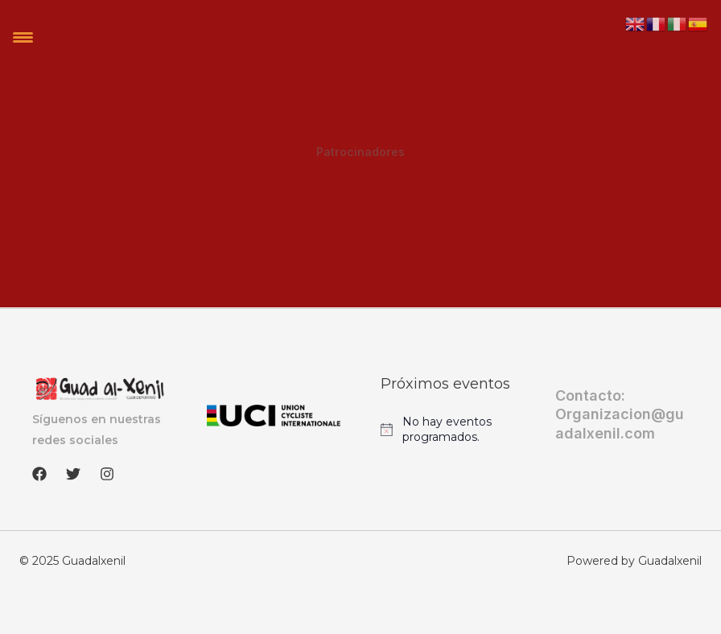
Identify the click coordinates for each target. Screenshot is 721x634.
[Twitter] (73, 474)
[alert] (448, 430)
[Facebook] (39, 474)
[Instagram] (107, 474)
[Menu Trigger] (23, 36)
